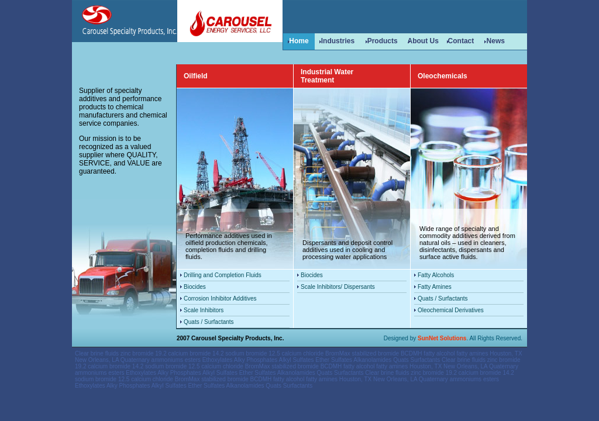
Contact (461, 41)
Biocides (195, 287)
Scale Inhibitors (203, 310)
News (496, 41)
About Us (422, 41)
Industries (337, 41)
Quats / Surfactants (209, 322)
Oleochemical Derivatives (451, 310)
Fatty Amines (435, 287)
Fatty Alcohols (436, 275)
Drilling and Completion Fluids (222, 275)
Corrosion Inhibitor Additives (220, 298)
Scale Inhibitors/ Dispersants (338, 287)
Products (382, 41)
